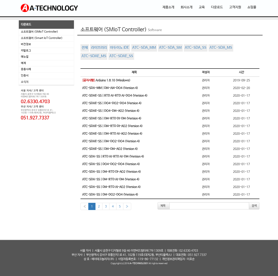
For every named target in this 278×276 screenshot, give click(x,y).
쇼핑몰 (251, 7)
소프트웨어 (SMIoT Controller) (39, 31)
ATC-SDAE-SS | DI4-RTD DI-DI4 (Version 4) (111, 118)
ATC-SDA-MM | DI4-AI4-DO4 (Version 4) (110, 88)
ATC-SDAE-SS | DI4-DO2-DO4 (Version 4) (111, 141)
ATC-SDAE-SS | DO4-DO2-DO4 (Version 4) (112, 103)
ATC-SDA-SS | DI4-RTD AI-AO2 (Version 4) (111, 187)
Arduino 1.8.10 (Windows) (106, 80)
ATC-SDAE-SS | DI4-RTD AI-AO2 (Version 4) (112, 133)
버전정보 (26, 44)
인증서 (25, 75)
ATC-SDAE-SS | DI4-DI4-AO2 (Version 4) (110, 149)
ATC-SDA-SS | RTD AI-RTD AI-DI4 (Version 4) (113, 156)
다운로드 (217, 7)
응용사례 (26, 69)
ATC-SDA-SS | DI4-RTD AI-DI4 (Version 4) (110, 179)
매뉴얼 (25, 56)
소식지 (25, 82)
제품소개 (168, 7)
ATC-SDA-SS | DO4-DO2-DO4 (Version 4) (111, 164)
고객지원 (235, 7)
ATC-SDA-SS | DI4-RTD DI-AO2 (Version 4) (111, 171)
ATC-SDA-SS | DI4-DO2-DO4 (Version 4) (110, 194)
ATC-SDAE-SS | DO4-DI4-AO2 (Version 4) (110, 111)
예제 (23, 63)
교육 (202, 7)
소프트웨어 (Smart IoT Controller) (42, 38)
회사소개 (186, 7)
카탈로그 (26, 50)
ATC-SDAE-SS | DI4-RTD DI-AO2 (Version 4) (112, 126)
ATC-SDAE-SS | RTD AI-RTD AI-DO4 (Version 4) (114, 95)
